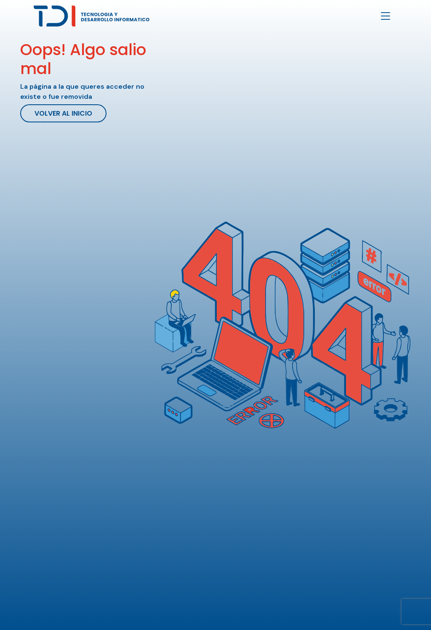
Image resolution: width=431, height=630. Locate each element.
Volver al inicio (63, 113)
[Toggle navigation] (385, 16)
